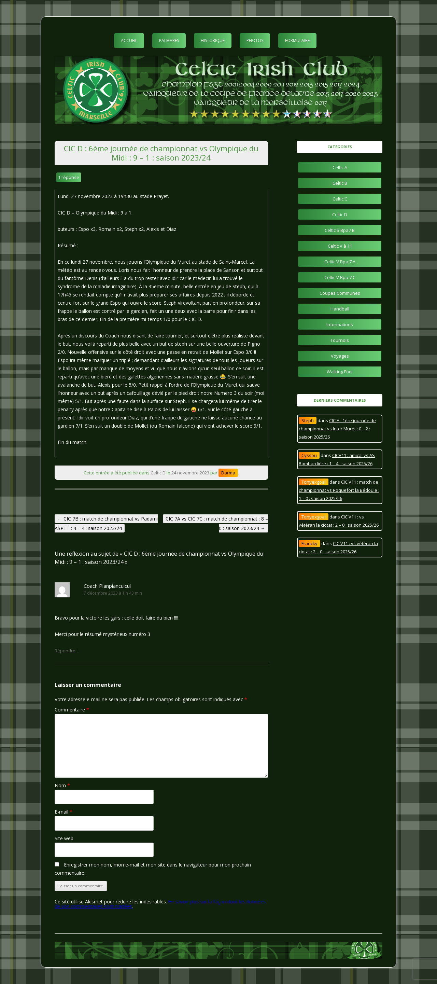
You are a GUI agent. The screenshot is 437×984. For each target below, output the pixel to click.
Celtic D (158, 473)
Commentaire (72, 709)
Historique (213, 40)
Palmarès (169, 40)
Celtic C (340, 199)
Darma (228, 473)
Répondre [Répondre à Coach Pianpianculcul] (65, 651)
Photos (254, 40)
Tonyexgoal (313, 482)
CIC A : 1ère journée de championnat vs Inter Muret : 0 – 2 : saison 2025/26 (337, 428)
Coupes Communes (340, 293)
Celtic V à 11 (340, 246)
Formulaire (297, 40)
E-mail (63, 811)
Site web (64, 838)
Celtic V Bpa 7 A (339, 262)
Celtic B (340, 183)
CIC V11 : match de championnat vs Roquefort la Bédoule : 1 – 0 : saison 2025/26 (339, 490)
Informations (339, 324)
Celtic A (340, 167)
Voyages (340, 356)
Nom (62, 785)
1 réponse (68, 177)
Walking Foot (340, 372)
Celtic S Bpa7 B (340, 230)
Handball (339, 309)
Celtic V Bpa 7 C (339, 277)
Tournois (339, 340)
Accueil (129, 40)
